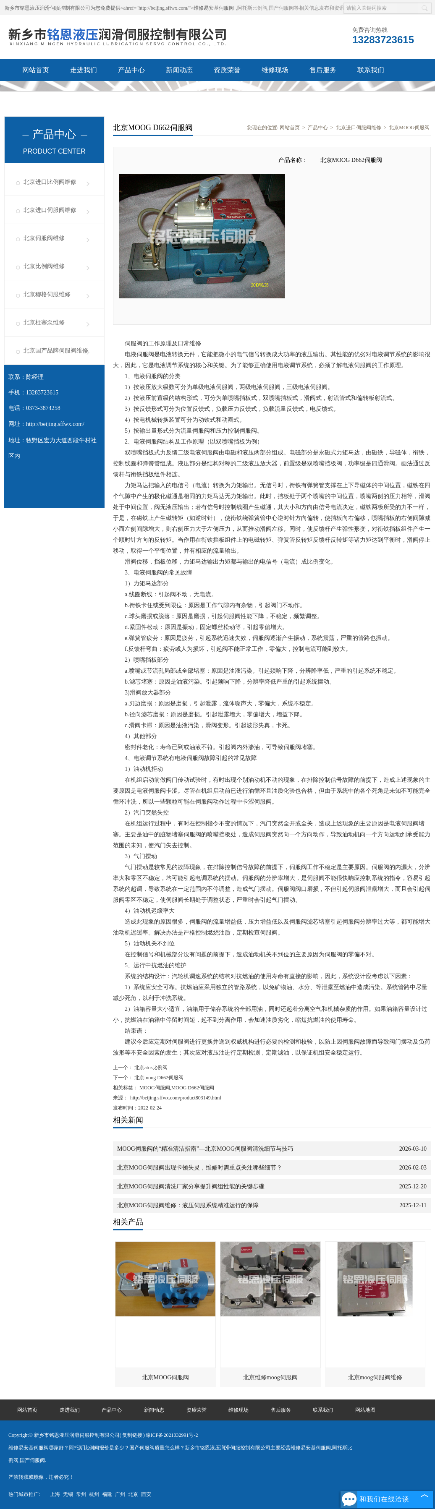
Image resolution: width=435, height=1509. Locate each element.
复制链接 (132, 1435)
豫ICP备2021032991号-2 (172, 1435)
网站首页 (35, 69)
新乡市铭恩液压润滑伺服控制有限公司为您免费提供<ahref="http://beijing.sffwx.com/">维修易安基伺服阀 (119, 8)
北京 (133, 1494)
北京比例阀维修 (44, 266)
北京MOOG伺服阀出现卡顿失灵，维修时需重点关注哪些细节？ (199, 1167)
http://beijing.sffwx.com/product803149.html (175, 1098)
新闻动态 (179, 69)
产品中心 (131, 69)
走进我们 (83, 69)
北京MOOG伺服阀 (409, 128)
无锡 (68, 1494)
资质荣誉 (227, 69)
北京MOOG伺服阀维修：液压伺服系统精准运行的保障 (188, 1205)
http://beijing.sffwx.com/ (55, 424)
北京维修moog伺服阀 (270, 1377)
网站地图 (365, 1410)
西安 (146, 1494)
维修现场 (275, 69)
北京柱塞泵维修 (44, 322)
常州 (81, 1494)
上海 (55, 1494)
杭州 (94, 1494)
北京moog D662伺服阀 (158, 1078)
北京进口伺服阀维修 (50, 210)
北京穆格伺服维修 (47, 294)
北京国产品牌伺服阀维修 (56, 350)
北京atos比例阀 (150, 1067)
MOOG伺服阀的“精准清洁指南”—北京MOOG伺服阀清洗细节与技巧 (205, 1149)
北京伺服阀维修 (44, 238)
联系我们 (370, 69)
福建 (107, 1494)
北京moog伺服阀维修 (375, 1377)
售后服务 (322, 69)
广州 (120, 1494)
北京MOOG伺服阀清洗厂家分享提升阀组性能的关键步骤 (191, 1186)
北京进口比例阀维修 (50, 182)
